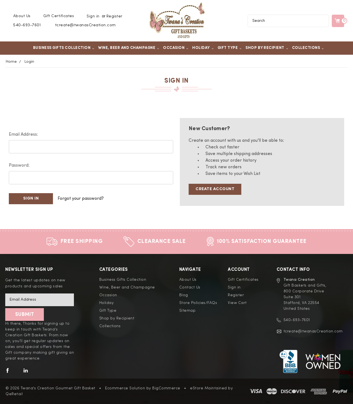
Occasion (175, 48)
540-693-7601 (27, 25)
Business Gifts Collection (64, 48)
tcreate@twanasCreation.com (85, 25)
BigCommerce (166, 388)
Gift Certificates (58, 16)
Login (29, 62)
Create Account (215, 189)
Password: (19, 165)
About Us (22, 16)
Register (114, 16)
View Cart (237, 303)
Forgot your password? (81, 198)
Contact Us (189, 287)
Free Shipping (81, 241)
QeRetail (14, 394)
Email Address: (23, 134)
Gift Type (230, 48)
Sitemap (187, 311)
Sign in (93, 16)
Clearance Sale (161, 241)
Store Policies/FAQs (198, 303)
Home (11, 62)
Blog (183, 295)
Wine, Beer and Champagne (128, 48)
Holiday (203, 48)
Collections (308, 48)
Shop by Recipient (266, 48)
